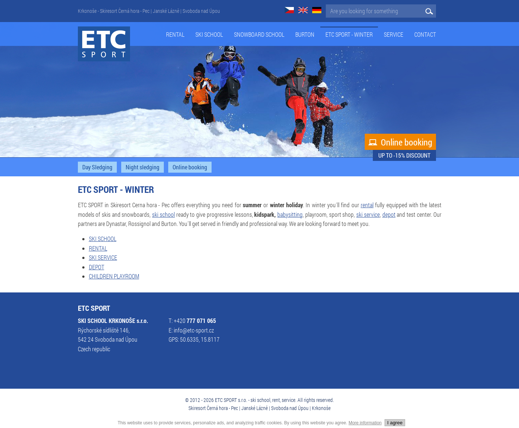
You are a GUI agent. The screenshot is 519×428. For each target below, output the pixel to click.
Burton (304, 34)
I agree (395, 422)
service (393, 34)
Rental (175, 34)
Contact (425, 34)
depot (389, 215)
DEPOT (96, 267)
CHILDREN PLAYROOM (114, 276)
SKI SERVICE (103, 257)
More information (365, 422)
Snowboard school (259, 34)
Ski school (209, 34)
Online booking (400, 142)
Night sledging (142, 167)
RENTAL (98, 248)
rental (367, 205)
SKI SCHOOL (102, 239)
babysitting (290, 215)
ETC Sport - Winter (349, 34)
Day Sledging (97, 167)
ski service (368, 215)
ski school (163, 215)
